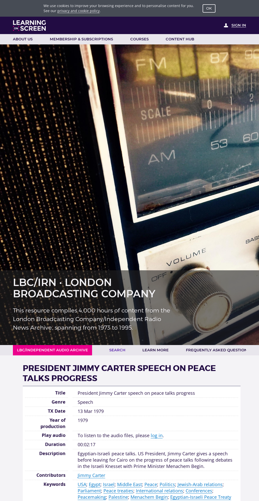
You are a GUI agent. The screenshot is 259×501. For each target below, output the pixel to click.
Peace (150, 484)
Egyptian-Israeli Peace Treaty (200, 497)
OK (209, 8)
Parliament (89, 491)
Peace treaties (118, 491)
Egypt (94, 484)
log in (157, 435)
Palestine (118, 497)
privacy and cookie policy (78, 10)
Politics (167, 484)
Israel (109, 484)
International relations (159, 491)
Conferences (199, 491)
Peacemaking (92, 497)
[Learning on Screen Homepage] (29, 25)
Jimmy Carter (91, 475)
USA (82, 484)
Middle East (129, 484)
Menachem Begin (149, 497)
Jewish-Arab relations (200, 484)
